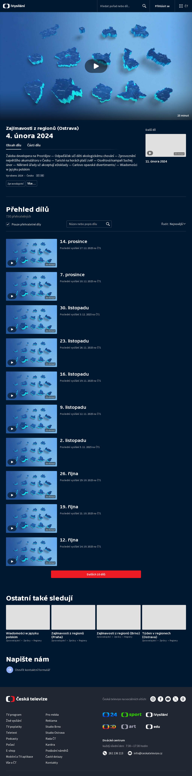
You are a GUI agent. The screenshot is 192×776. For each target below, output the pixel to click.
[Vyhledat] (108, 223)
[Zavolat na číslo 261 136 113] (113, 752)
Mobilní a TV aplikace (19, 755)
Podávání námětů (57, 749)
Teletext (11, 731)
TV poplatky (14, 725)
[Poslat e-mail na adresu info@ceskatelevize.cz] (145, 752)
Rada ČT (51, 737)
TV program (13, 713)
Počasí (10, 743)
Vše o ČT (11, 761)
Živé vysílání (13, 719)
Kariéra (50, 743)
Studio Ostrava (55, 731)
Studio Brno (53, 725)
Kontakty (52, 761)
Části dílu (33, 145)
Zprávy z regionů (47, 182)
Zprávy (30, 182)
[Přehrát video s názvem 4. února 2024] (96, 66)
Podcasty (12, 737)
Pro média (52, 713)
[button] (96, 66)
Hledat (143, 7)
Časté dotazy (54, 755)
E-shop (10, 749)
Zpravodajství (15, 182)
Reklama (51, 719)
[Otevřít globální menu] (183, 6)
